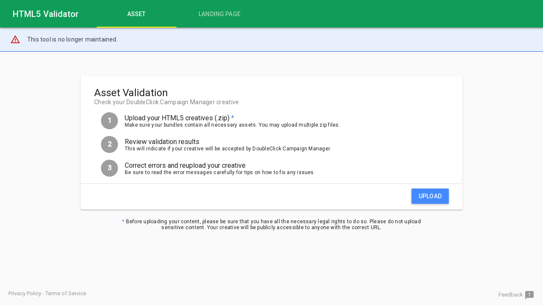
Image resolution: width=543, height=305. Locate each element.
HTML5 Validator (46, 14)
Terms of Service (65, 293)
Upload (430, 196)
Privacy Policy (24, 293)
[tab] (136, 14)
